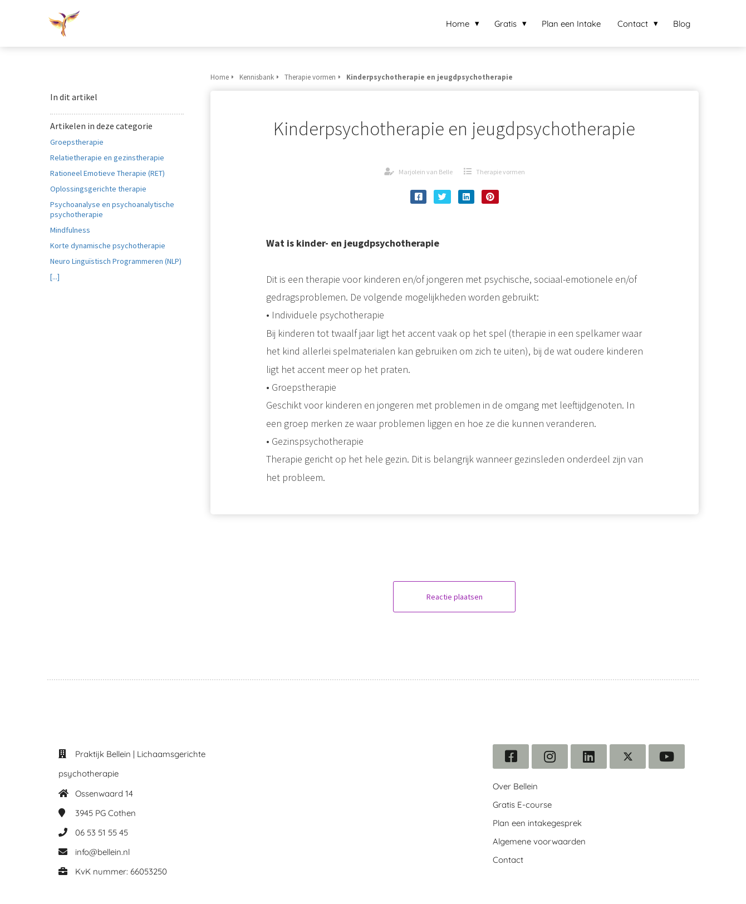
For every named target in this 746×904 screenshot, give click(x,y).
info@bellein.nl (102, 852)
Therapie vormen (500, 172)
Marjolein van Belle (426, 172)
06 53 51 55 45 (101, 832)
